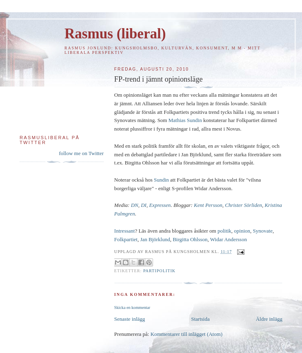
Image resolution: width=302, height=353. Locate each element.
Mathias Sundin (185, 120)
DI (144, 205)
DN (134, 205)
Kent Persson (208, 205)
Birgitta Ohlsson (190, 239)
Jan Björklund (155, 239)
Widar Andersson (228, 239)
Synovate (263, 231)
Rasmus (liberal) (115, 34)
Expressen (160, 205)
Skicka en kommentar (132, 307)
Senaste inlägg (129, 319)
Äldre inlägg (269, 319)
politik (224, 231)
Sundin (161, 180)
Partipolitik (159, 271)
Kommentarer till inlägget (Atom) (187, 334)
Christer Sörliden (243, 205)
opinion (242, 231)
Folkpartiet (126, 239)
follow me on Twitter (81, 153)
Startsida (200, 319)
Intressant (124, 231)
